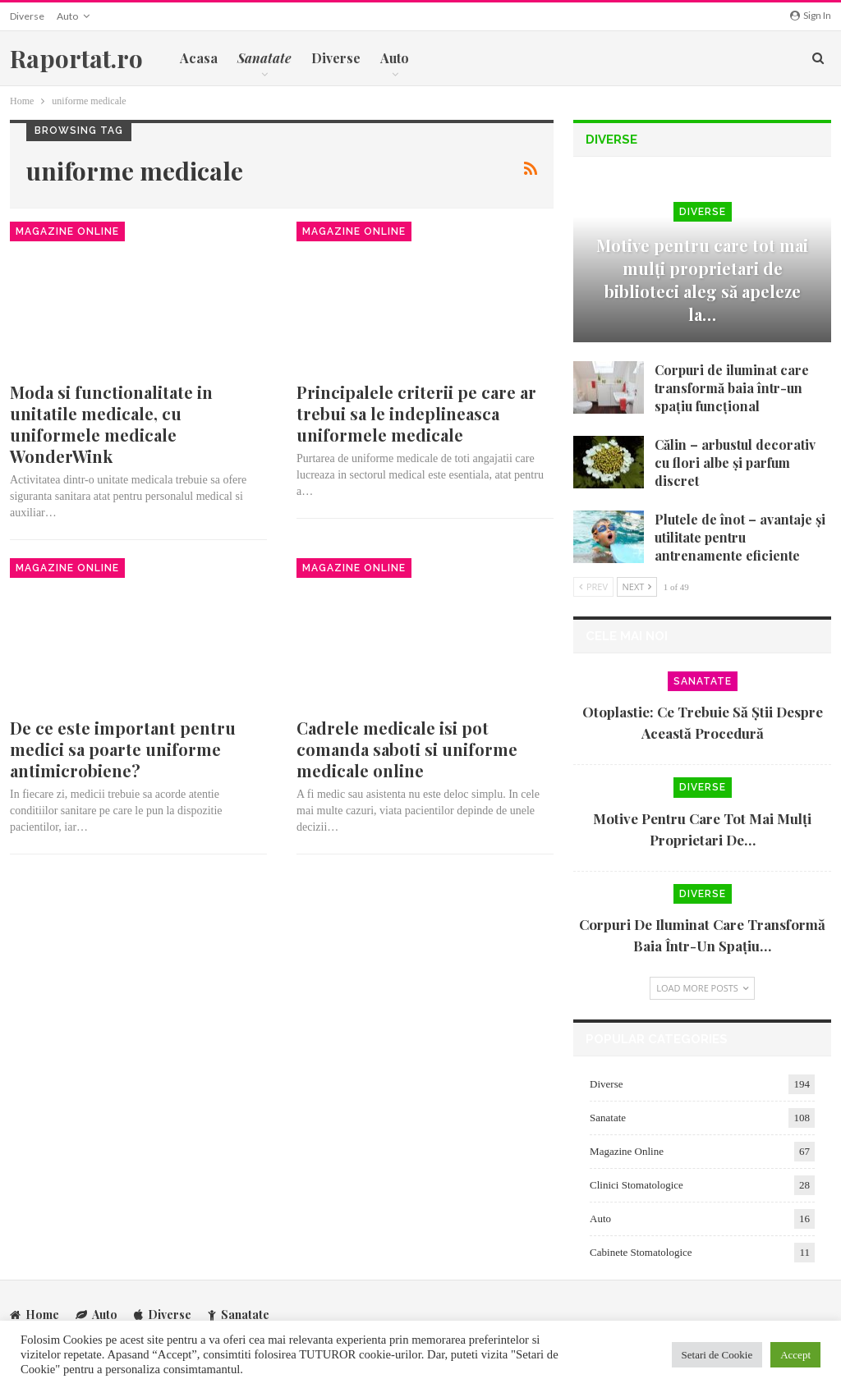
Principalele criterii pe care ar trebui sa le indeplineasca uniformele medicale (416, 413)
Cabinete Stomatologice (641, 1252)
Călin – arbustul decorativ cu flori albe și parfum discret (735, 462)
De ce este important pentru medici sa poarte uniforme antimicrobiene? (123, 749)
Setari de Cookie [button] (717, 1355)
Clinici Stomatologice (636, 1185)
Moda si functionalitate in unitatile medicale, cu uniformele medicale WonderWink (111, 424)
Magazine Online (67, 231)
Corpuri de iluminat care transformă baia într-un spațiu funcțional (732, 388)
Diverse (27, 16)
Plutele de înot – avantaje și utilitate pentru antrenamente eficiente (740, 537)
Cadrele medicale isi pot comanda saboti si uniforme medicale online (406, 749)
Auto (67, 16)
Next (637, 586)
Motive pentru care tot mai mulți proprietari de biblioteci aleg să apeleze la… (702, 279)
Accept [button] (795, 1355)
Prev (593, 586)
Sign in (810, 15)
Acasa (199, 57)
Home (34, 1314)
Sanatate (702, 681)
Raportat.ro (76, 58)
